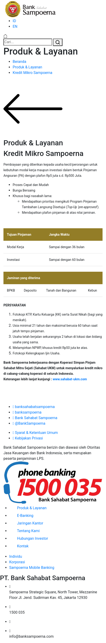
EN (15, 26)
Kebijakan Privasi (28, 438)
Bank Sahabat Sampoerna (35, 418)
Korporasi (17, 562)
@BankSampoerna (29, 423)
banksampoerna (27, 412)
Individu (15, 556)
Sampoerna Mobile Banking (31, 567)
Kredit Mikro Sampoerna (32, 72)
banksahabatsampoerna (34, 407)
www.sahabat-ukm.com (70, 379)
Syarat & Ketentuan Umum (35, 432)
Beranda (19, 61)
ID (14, 21)
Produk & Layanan (27, 67)
